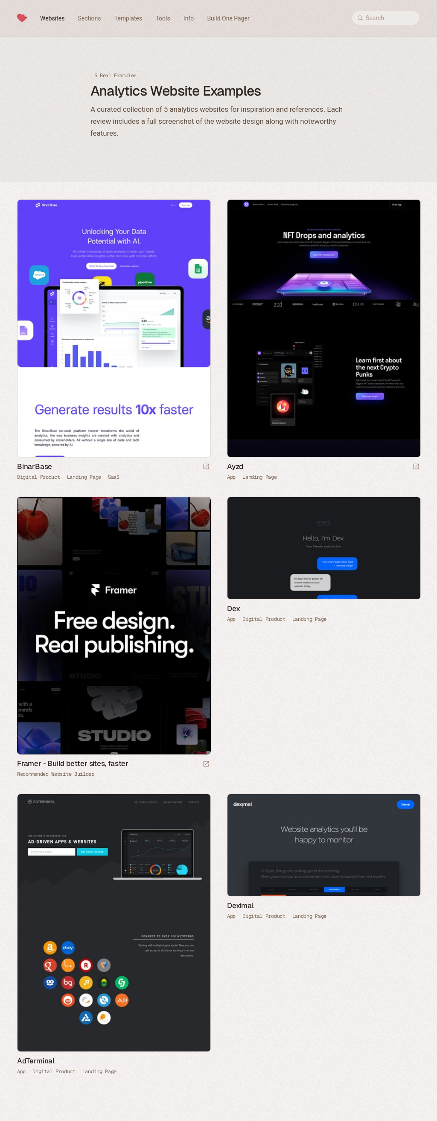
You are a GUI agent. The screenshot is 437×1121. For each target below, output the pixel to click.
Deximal (240, 905)
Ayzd (235, 466)
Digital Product (38, 477)
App (231, 477)
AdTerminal (36, 1061)
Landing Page (84, 477)
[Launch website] (206, 467)
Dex (233, 608)
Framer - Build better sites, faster (72, 763)
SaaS (113, 477)
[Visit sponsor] (206, 764)
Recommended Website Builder (55, 774)
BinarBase (34, 466)
